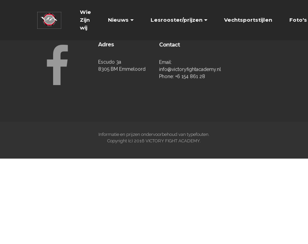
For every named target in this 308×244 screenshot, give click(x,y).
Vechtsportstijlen (248, 20)
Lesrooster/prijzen (176, 20)
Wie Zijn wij (85, 20)
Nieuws (118, 20)
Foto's (298, 20)
